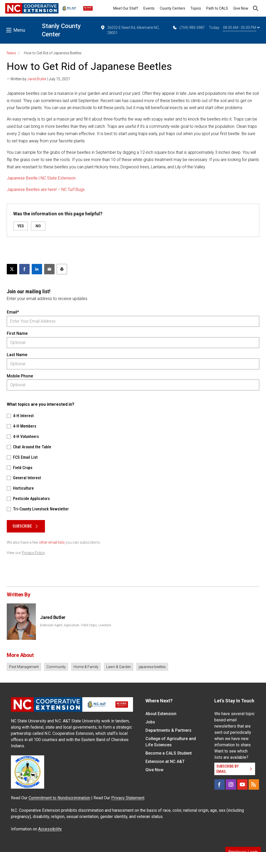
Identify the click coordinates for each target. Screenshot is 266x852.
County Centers (172, 8)
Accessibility (50, 829)
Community (56, 667)
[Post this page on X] (12, 269)
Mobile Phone (20, 376)
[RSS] (254, 784)
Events (149, 8)
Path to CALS (217, 8)
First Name (17, 333)
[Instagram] (231, 784)
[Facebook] (219, 784)
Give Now (240, 8)
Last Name (17, 354)
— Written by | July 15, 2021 (38, 79)
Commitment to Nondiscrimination (59, 797)
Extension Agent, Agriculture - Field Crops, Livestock (75, 625)
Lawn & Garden (118, 667)
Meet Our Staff (125, 8)
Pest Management (24, 667)
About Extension (160, 713)
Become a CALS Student (168, 753)
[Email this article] (49, 269)
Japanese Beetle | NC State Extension (41, 178)
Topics (195, 8)
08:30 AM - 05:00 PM (241, 27)
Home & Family (86, 667)
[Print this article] (62, 269)
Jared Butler (36, 79)
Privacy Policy (33, 553)
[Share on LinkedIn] (37, 269)
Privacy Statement (127, 797)
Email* (13, 312)
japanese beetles (152, 667)
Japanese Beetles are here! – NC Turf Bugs (46, 189)
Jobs (150, 722)
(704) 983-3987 (188, 27)
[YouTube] (242, 784)
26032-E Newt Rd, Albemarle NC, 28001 (129, 30)
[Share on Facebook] (24, 269)
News (11, 53)
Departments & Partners (168, 730)
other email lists (52, 542)
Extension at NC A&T (165, 761)
